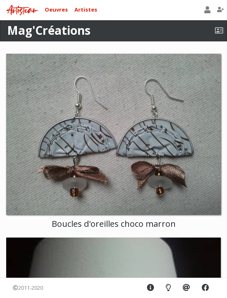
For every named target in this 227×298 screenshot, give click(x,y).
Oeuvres (56, 9)
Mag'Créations (49, 30)
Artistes (85, 9)
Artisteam (22, 10)
